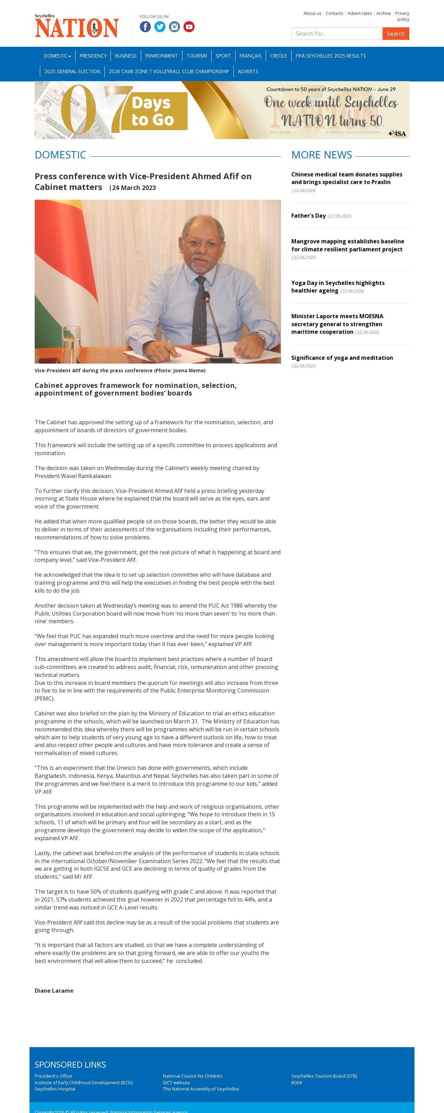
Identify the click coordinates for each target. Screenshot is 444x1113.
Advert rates (360, 13)
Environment (161, 55)
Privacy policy (402, 16)
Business (126, 55)
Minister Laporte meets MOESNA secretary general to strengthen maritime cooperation (337, 324)
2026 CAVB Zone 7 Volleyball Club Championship (169, 71)
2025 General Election (72, 71)
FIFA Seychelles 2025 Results (331, 55)
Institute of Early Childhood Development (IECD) (84, 1082)
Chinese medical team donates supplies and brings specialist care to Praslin (346, 178)
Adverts (248, 71)
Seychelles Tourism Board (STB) (324, 1076)
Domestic (57, 55)
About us (312, 13)
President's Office (53, 1076)
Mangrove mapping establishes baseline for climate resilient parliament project (347, 245)
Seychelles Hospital (55, 1089)
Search (396, 33)
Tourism (197, 55)
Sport (223, 55)
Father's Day (308, 215)
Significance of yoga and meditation (342, 358)
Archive (383, 13)
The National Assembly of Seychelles (201, 1089)
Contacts (334, 13)
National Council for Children (192, 1076)
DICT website (176, 1082)
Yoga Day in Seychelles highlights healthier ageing (338, 286)
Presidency (93, 55)
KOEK (296, 1082)
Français (251, 55)
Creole (278, 55)
